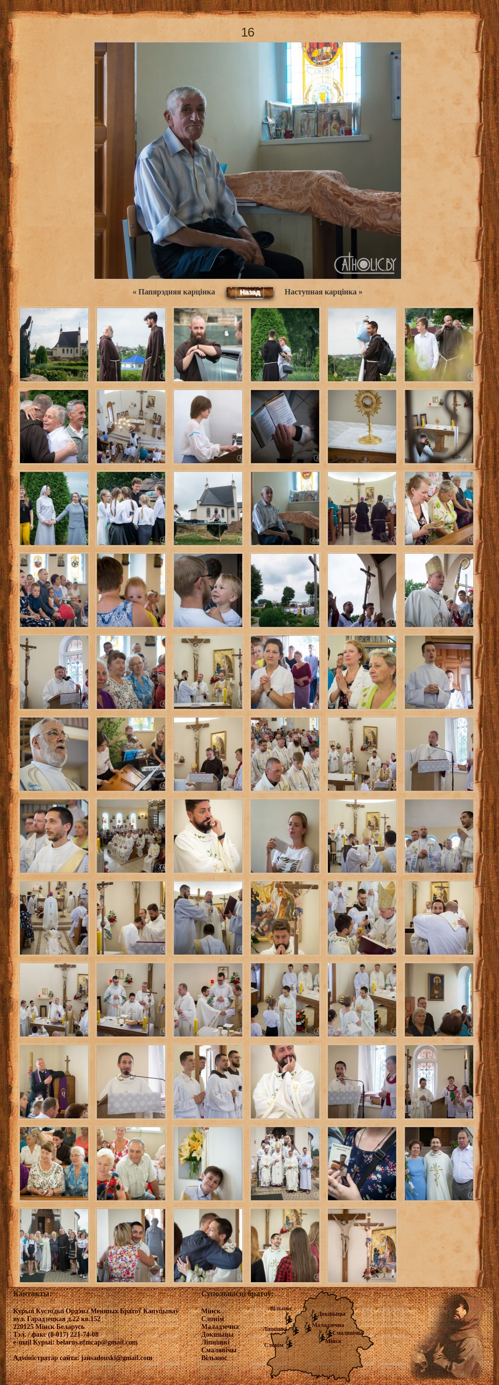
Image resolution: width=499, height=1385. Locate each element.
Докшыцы (331, 1313)
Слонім (274, 1345)
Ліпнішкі (275, 1329)
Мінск (333, 1341)
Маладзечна (328, 1325)
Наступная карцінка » (324, 292)
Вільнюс (281, 1308)
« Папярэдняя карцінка (174, 292)
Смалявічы (347, 1332)
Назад (250, 292)
